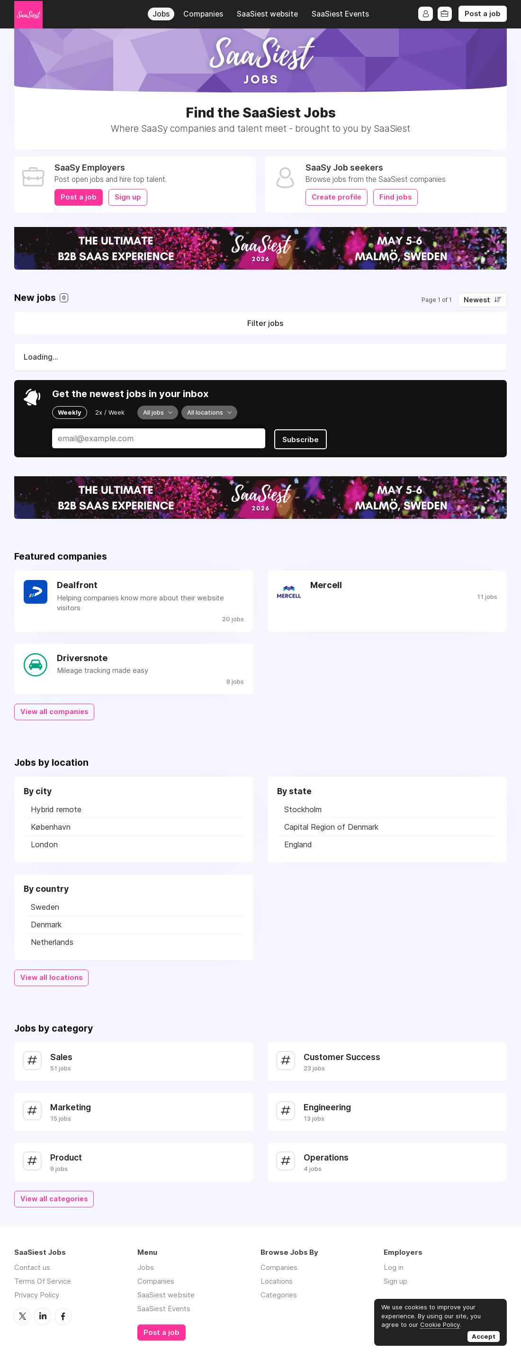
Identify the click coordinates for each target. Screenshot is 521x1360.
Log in (394, 1265)
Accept (483, 1336)
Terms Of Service (42, 1279)
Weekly (69, 412)
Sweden (45, 905)
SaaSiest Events (340, 13)
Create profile (336, 197)
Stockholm (303, 808)
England (298, 843)
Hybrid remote (56, 808)
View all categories (54, 1197)
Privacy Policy (36, 1292)
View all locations (51, 976)
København (51, 825)
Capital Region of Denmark (331, 825)
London (44, 843)
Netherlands (52, 940)
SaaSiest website (267, 13)
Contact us (32, 1265)
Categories (278, 1292)
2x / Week (110, 412)
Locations (276, 1279)
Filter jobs (265, 323)
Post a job (483, 13)
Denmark (46, 923)
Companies (203, 13)
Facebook (63, 1314)
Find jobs (395, 197)
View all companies (54, 710)
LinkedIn (43, 1314)
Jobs (161, 13)
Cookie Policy (440, 1324)
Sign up (128, 197)
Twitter (22, 1314)
